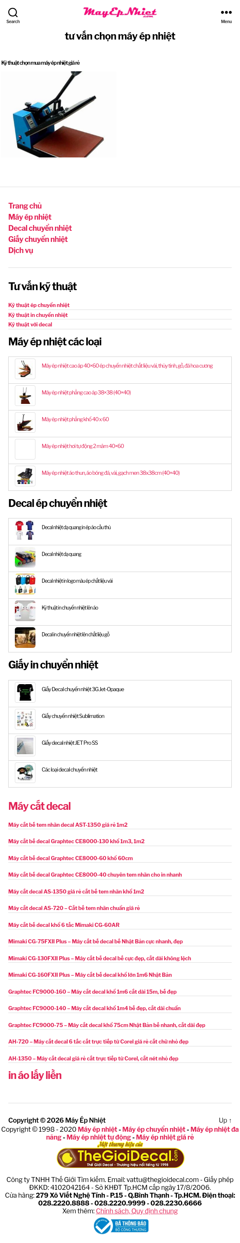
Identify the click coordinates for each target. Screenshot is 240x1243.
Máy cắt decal (39, 806)
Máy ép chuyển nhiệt (153, 1129)
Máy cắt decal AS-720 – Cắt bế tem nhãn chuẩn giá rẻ (74, 908)
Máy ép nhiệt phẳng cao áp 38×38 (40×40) (86, 392)
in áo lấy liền (34, 1075)
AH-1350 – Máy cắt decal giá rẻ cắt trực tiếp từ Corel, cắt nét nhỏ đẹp (93, 1058)
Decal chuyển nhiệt (40, 228)
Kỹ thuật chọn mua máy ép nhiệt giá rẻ (40, 62)
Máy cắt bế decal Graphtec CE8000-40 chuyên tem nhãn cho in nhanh (95, 874)
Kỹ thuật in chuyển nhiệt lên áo (70, 608)
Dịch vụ (20, 250)
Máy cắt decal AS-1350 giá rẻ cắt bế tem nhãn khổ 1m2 (76, 891)
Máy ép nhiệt (29, 217)
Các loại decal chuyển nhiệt (69, 769)
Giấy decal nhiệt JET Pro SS (70, 742)
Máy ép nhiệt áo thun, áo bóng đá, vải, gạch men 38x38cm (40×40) (110, 472)
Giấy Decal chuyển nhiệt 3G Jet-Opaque (83, 689)
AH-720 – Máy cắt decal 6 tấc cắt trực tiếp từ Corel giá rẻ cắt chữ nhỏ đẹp (98, 1041)
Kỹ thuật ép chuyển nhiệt (39, 305)
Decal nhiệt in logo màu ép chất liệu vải (77, 581)
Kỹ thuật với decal (30, 324)
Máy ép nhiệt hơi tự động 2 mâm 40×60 (83, 446)
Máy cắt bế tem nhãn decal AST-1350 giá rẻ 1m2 (67, 824)
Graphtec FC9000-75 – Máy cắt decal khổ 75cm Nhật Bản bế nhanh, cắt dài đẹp (106, 1025)
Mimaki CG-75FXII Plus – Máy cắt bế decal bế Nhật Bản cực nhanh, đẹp (95, 941)
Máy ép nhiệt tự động (98, 1137)
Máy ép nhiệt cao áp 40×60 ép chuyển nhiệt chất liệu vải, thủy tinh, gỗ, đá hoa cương (127, 365)
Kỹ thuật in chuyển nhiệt (38, 315)
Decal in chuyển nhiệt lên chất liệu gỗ (75, 634)
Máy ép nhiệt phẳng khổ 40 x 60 (75, 419)
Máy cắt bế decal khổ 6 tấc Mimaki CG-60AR (64, 925)
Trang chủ (25, 206)
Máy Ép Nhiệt (85, 1120)
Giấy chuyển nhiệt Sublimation (73, 716)
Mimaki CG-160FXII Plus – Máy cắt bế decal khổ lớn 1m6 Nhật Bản (90, 974)
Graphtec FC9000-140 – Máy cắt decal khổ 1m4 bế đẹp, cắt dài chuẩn (94, 1008)
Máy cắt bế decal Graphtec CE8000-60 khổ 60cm (70, 858)
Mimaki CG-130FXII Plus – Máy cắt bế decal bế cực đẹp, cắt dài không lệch (99, 958)
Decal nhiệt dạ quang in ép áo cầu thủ (76, 527)
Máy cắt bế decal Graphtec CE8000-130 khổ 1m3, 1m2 (76, 841)
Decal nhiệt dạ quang (61, 554)
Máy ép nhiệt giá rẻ (165, 1137)
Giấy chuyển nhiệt (38, 239)
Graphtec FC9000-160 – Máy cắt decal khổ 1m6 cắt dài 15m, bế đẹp (92, 991)
